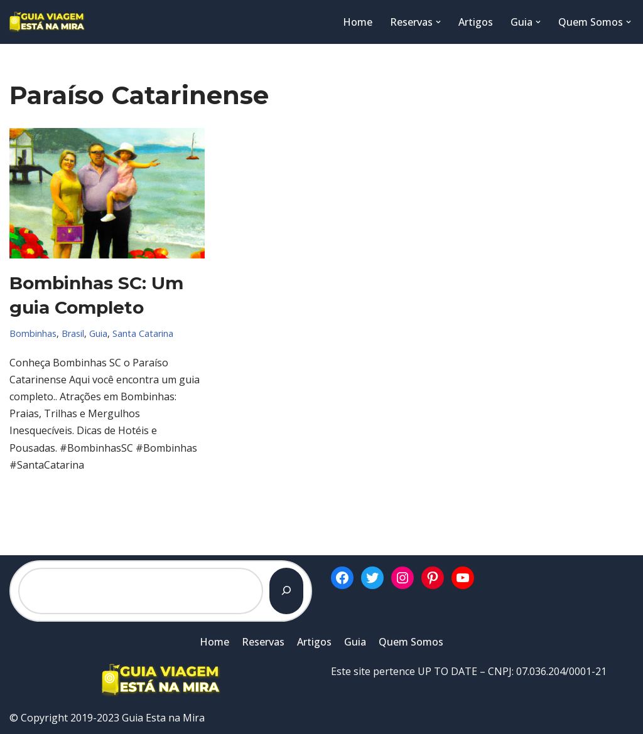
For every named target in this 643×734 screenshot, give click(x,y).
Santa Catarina (142, 333)
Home (357, 22)
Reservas (263, 642)
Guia (98, 333)
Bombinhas (33, 333)
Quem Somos (411, 642)
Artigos (475, 22)
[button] (438, 21)
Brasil (73, 333)
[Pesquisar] (286, 591)
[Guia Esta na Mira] (47, 22)
